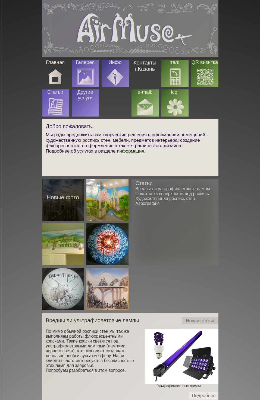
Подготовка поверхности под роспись (172, 193)
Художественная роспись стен (165, 198)
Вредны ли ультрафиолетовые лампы (92, 320)
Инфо (114, 62)
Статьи (144, 183)
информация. (131, 151)
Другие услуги (85, 95)
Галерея (85, 62)
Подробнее (205, 396)
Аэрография (148, 203)
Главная (55, 62)
